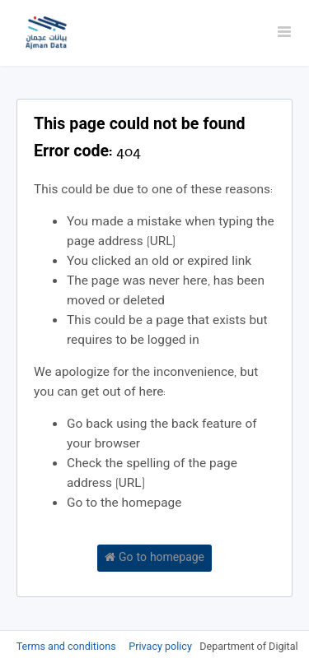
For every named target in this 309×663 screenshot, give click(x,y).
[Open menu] (284, 33)
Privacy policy (161, 647)
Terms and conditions (67, 647)
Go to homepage (154, 558)
